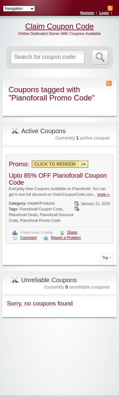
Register (87, 13)
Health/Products (41, 203)
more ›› (103, 194)
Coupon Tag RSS (108, 83)
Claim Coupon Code (59, 26)
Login (104, 13)
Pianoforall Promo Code (40, 220)
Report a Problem (66, 238)
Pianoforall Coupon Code (41, 209)
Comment (28, 238)
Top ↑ (106, 258)
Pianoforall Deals (23, 215)
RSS (110, 8)
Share (72, 232)
